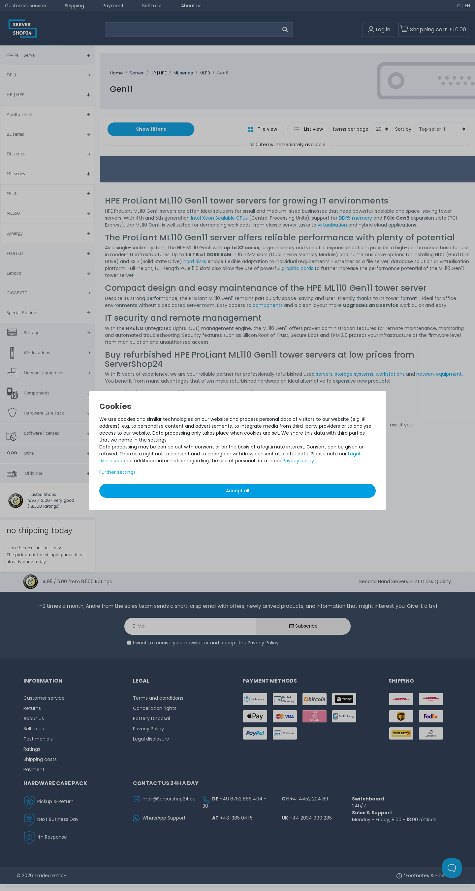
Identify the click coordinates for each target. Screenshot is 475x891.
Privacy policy (298, 460)
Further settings (117, 472)
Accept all (237, 490)
